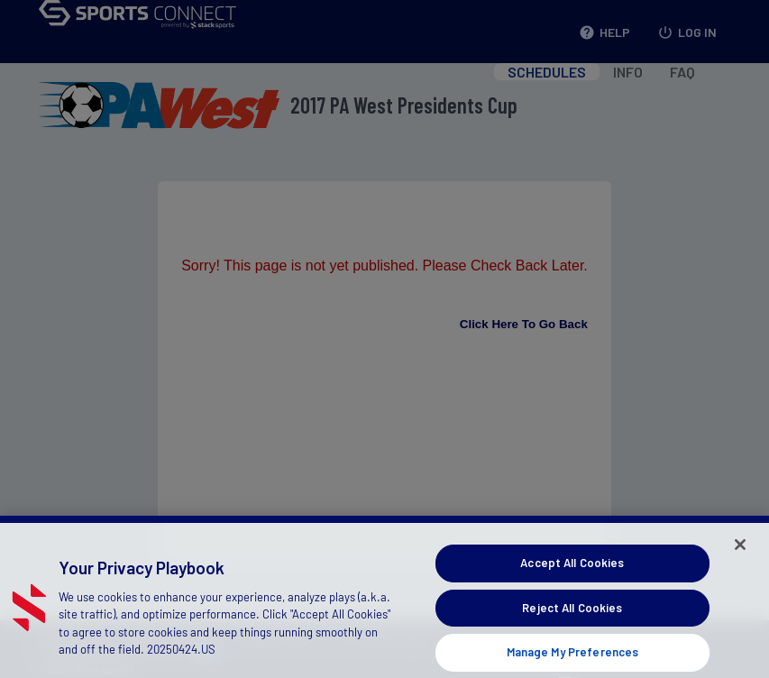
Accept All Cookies (572, 570)
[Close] (740, 552)
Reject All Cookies (572, 614)
